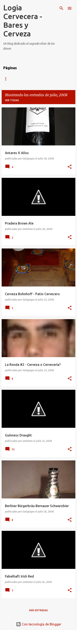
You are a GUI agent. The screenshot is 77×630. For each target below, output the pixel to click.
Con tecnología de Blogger (38, 624)
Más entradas (38, 610)
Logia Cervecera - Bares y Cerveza (22, 20)
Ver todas (12, 100)
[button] (69, 167)
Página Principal (15, 78)
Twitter (42, 78)
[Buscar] (61, 8)
